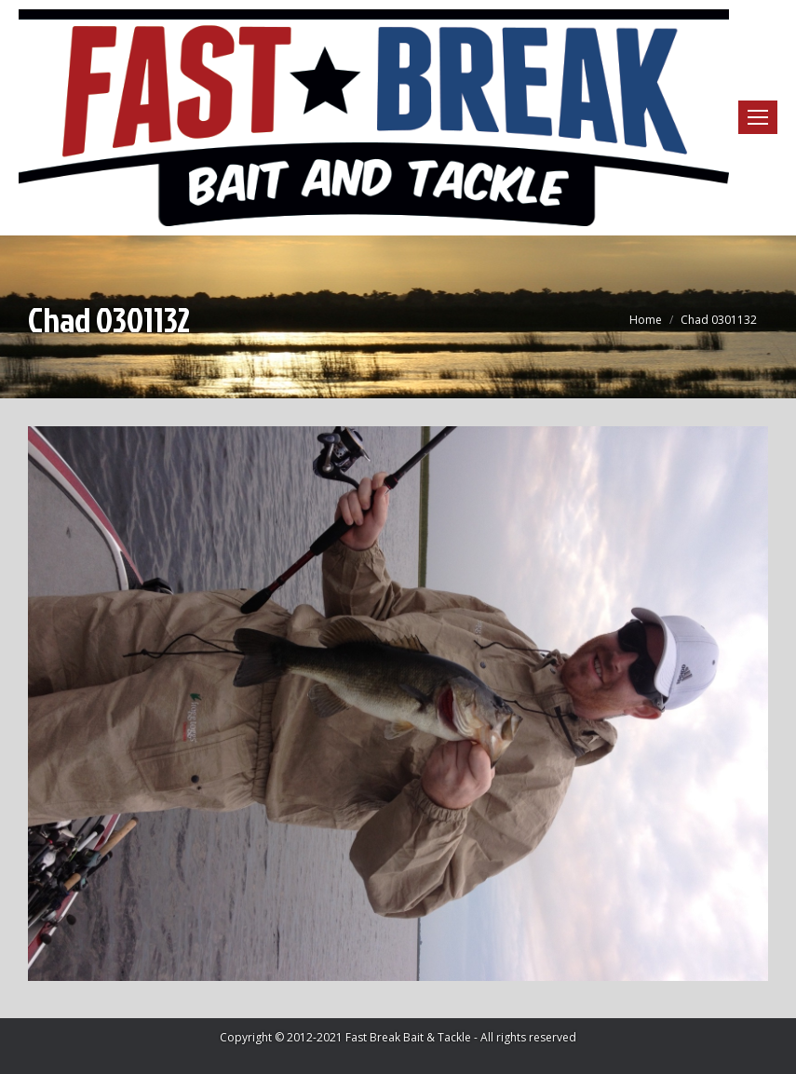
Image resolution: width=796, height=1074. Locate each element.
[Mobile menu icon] (757, 117)
